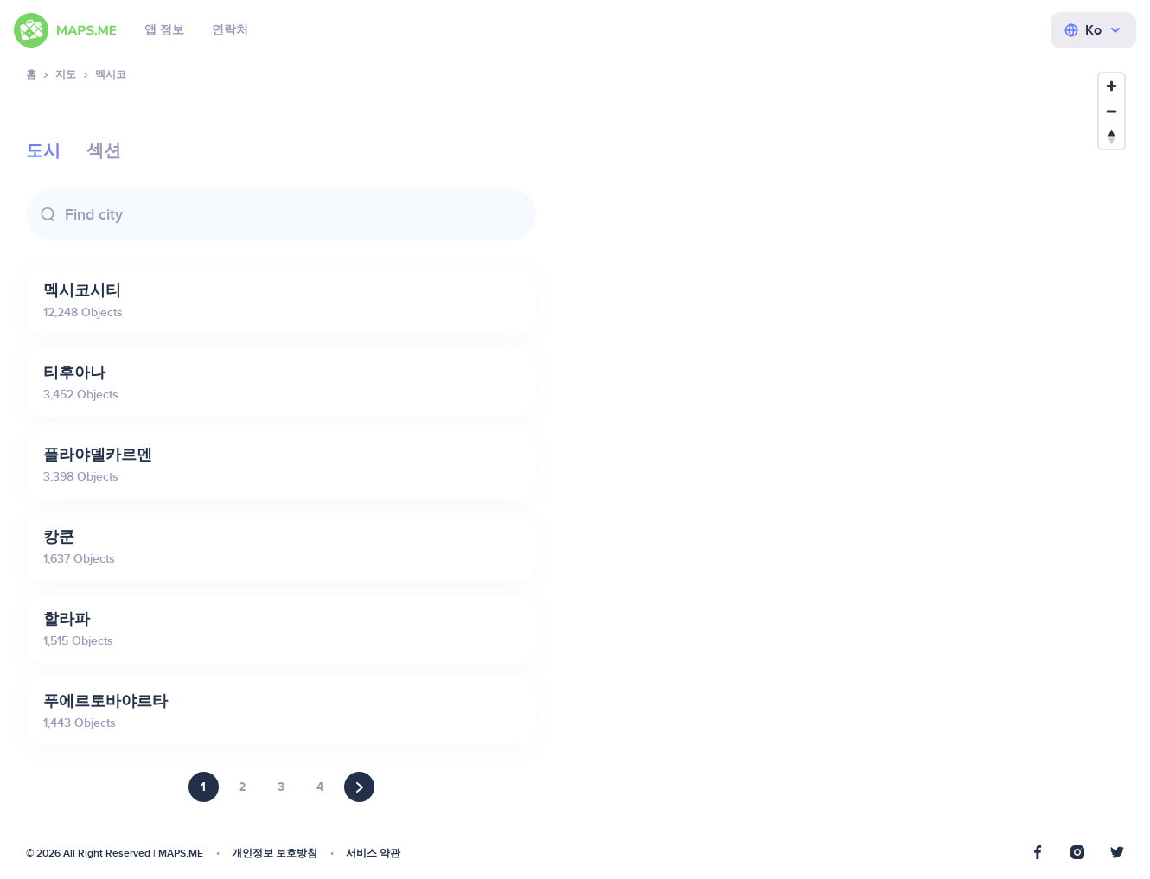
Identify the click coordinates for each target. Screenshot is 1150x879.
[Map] (847, 463)
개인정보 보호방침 (274, 853)
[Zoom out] (1111, 111)
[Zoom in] (1111, 86)
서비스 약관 (373, 853)
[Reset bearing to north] (1111, 136)
